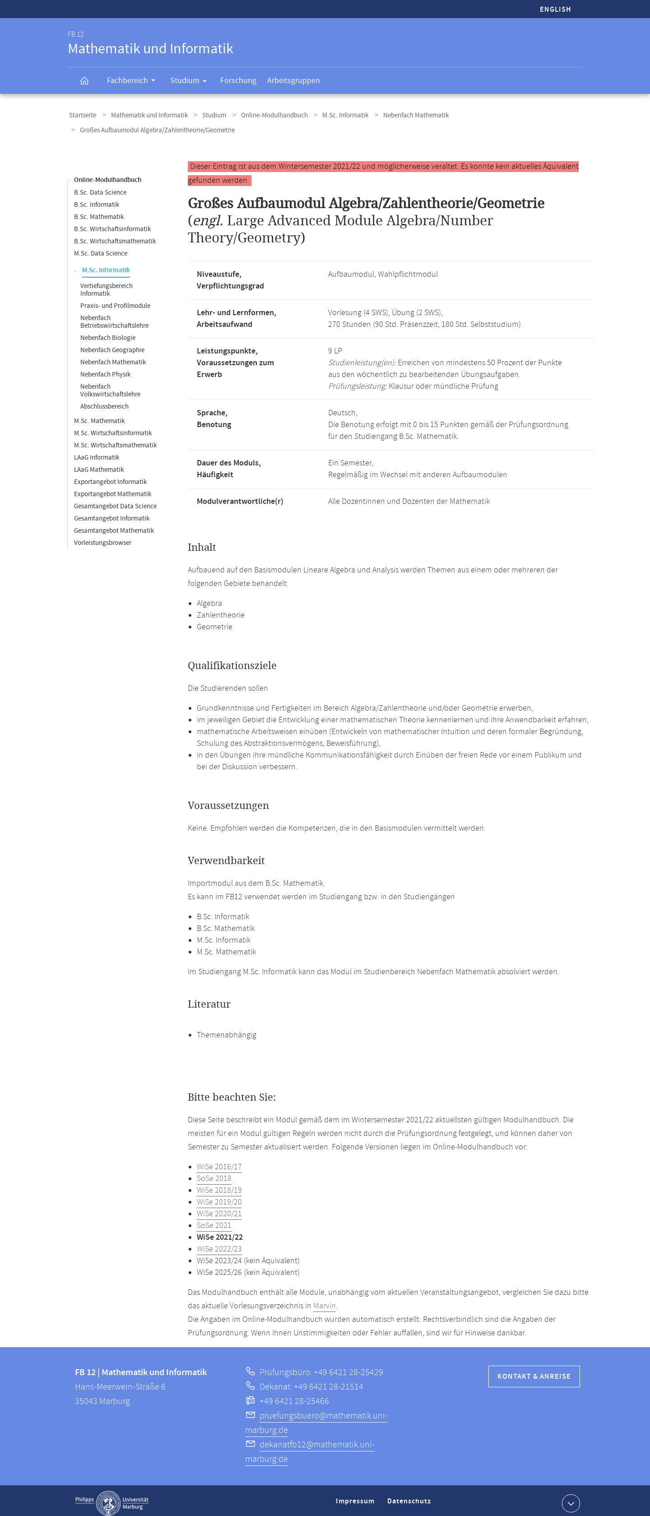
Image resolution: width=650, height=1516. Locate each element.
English (555, 9)
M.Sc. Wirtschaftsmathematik (115, 440)
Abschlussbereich (104, 401)
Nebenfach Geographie (112, 344)
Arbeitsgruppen (293, 80)
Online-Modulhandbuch (261, 114)
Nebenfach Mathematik (395, 114)
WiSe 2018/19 (219, 1185)
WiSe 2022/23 (219, 1243)
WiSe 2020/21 (219, 1208)
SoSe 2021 (214, 1220)
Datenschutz (411, 1499)
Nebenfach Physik (105, 369)
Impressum (356, 1499)
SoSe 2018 (214, 1173)
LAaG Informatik (96, 452)
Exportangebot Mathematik (112, 488)
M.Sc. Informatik (329, 114)
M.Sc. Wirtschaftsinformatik (113, 427)
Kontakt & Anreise (534, 1371)
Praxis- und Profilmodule (115, 300)
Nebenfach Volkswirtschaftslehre (110, 385)
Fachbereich (134, 81)
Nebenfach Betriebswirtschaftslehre (114, 316)
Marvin (324, 1300)
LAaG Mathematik (99, 464)
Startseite (81, 114)
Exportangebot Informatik (110, 476)
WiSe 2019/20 (219, 1196)
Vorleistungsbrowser (102, 537)
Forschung (238, 80)
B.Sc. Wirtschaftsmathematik (115, 236)
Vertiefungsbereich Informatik (106, 284)
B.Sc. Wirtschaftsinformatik (112, 223)
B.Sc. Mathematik (99, 211)
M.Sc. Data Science (100, 248)
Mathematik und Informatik (144, 114)
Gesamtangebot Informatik (111, 513)
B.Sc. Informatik (96, 199)
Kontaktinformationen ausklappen (570, 1497)
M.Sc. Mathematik (99, 415)
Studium (191, 82)
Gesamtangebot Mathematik (114, 525)
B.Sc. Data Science (100, 187)
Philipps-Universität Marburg (112, 1498)
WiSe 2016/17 (219, 1161)
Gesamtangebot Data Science (115, 501)
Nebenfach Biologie (107, 332)
